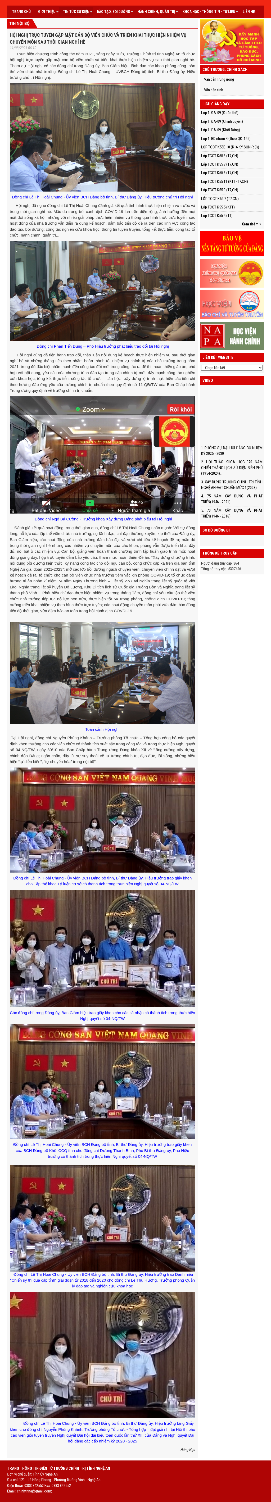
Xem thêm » (251, 224)
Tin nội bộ (19, 23)
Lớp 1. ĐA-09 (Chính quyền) (222, 121)
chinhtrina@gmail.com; (34, 1491)
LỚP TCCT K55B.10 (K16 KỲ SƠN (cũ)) (230, 147)
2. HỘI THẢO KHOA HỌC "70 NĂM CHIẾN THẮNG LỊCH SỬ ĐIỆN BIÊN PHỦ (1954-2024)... (232, 468)
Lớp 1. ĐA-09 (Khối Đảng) (220, 130)
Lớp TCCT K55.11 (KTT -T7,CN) (224, 181)
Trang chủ (21, 12)
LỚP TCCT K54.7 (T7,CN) (220, 198)
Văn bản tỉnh (213, 90)
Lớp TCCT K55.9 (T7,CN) (219, 190)
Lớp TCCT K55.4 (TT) (217, 215)
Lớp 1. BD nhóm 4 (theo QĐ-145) (226, 138)
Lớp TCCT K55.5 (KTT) (218, 207)
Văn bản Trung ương (219, 79)
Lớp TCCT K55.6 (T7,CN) (219, 172)
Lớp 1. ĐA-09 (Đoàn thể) (219, 112)
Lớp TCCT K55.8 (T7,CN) (219, 155)
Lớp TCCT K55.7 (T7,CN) (219, 164)
